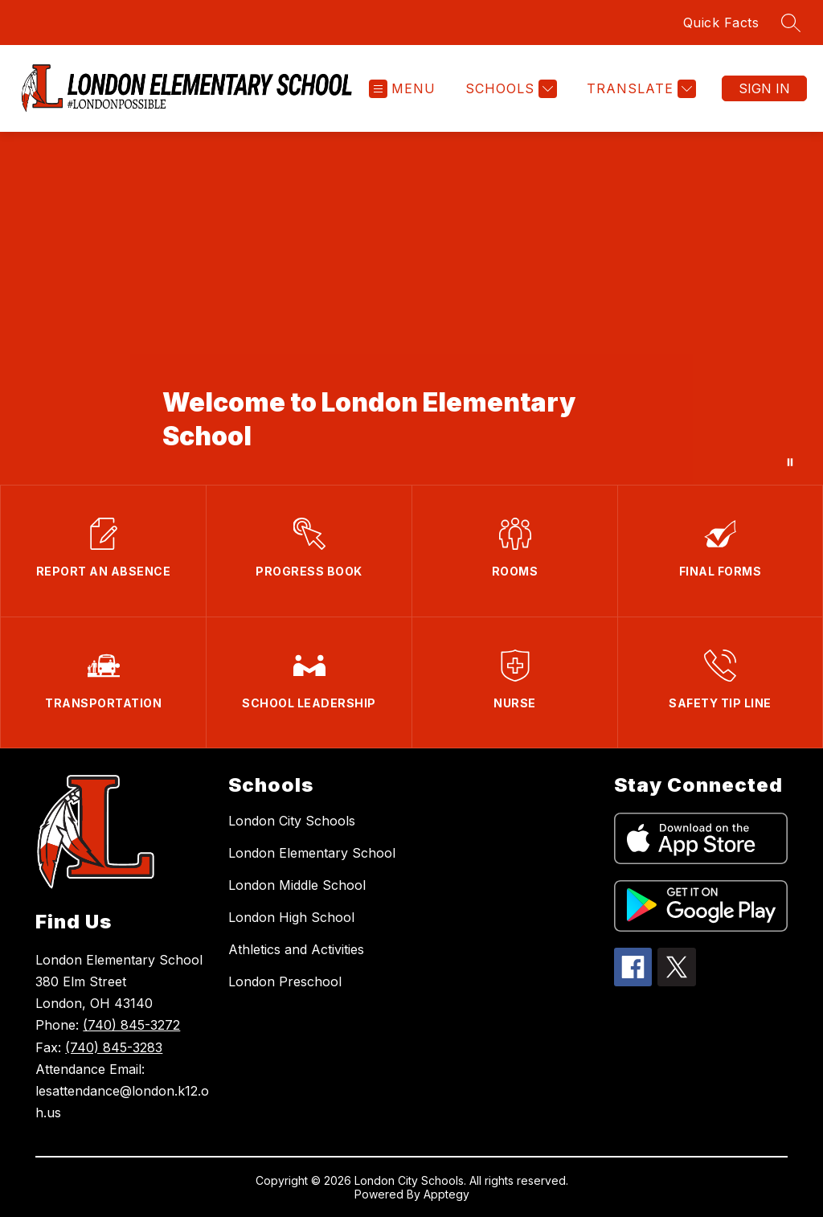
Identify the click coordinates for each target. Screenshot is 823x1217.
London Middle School (297, 885)
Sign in (764, 88)
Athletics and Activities (296, 949)
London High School (291, 917)
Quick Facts (721, 22)
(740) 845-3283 (113, 1047)
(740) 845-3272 (131, 1025)
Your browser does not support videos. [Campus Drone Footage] (411, 308)
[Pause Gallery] (790, 462)
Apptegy (446, 1194)
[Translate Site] (639, 89)
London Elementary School (311, 853)
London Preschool (285, 981)
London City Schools (291, 821)
